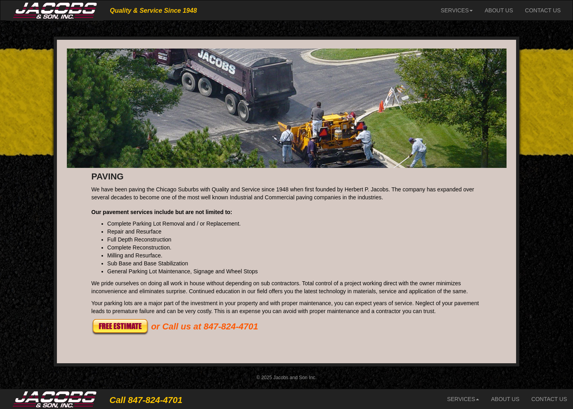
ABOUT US (502, 10)
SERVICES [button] (456, 10)
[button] (120, 326)
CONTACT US (543, 10)
